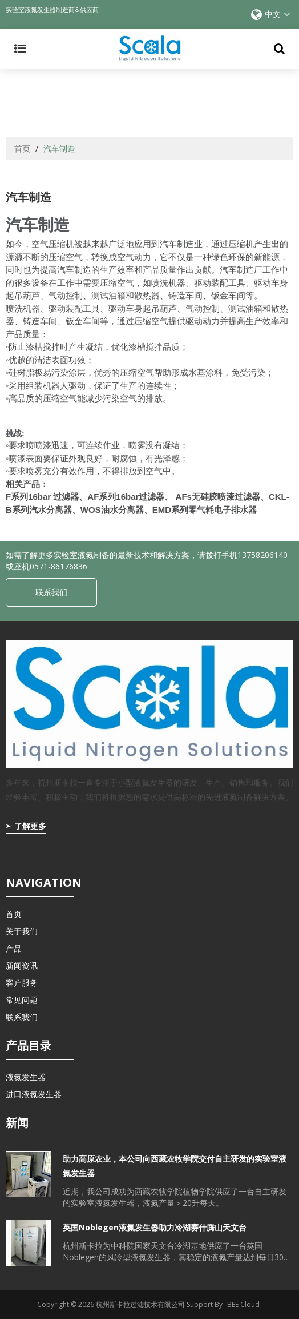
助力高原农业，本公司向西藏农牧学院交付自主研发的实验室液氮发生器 (174, 1165)
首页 (22, 148)
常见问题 (22, 999)
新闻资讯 (22, 965)
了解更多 (30, 825)
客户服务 (22, 982)
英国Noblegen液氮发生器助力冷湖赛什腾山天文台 (155, 1227)
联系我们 (51, 592)
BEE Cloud (243, 1304)
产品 (14, 948)
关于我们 (22, 931)
